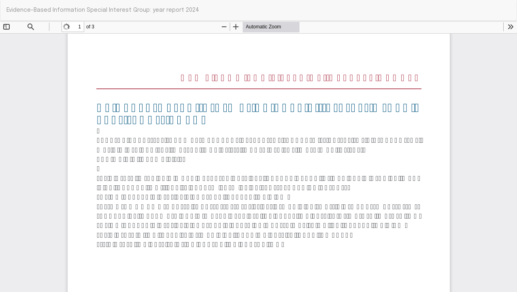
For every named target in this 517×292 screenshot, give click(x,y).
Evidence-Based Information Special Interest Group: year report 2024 (102, 10)
